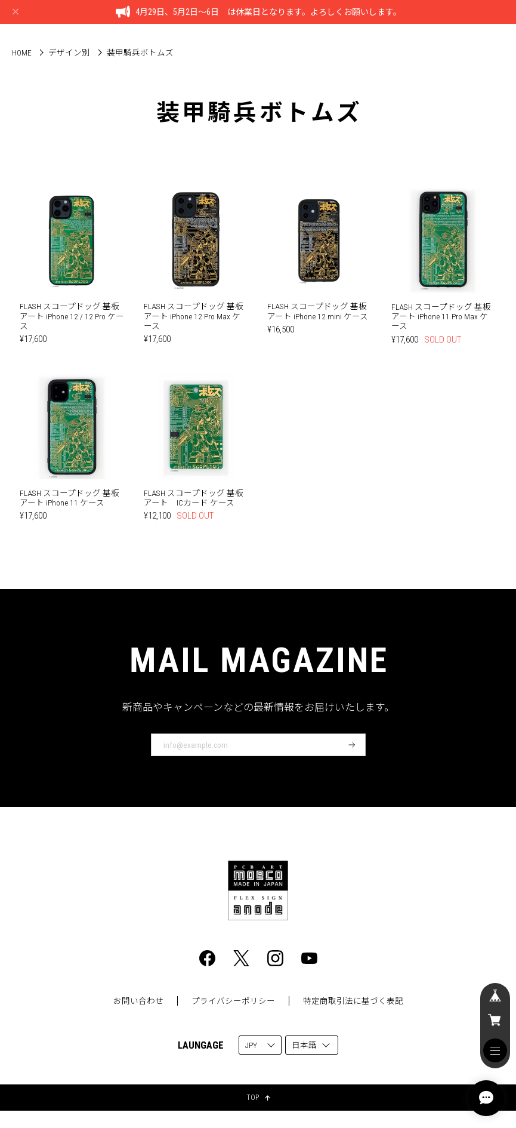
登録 (352, 744)
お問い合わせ (138, 1001)
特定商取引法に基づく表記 (353, 1001)
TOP (258, 1097)
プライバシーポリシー (233, 1001)
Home (22, 52)
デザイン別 (69, 52)
